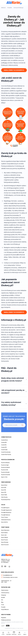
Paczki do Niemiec (5, 462)
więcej (24, 633)
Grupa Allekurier (5, 609)
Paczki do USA (4, 469)
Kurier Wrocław (4, 542)
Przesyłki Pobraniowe (6, 512)
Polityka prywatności (6, 620)
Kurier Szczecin (5, 544)
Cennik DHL (4, 444)
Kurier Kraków (4, 532)
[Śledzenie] (22, 425)
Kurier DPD (3, 487)
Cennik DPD (4, 442)
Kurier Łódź (3, 535)
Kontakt (3, 597)
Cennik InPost (4, 440)
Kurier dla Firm (4, 522)
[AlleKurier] (14, 2)
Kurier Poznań (4, 539)
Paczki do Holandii (5, 467)
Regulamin (3, 617)
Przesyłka (14, 633)
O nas (2, 604)
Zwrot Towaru (4, 517)
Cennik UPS (4, 447)
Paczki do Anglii (5, 465)
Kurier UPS (3, 492)
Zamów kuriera (4, 590)
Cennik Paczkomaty (5, 452)
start (3, 633)
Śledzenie (8, 633)
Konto (19, 633)
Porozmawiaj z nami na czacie (9, 577)
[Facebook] (2, 566)
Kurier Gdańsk (4, 537)
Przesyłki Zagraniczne (6, 510)
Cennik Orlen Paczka (6, 454)
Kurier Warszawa (5, 530)
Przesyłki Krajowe (5, 507)
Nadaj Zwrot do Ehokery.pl (14, 70)
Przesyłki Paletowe (5, 515)
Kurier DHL (3, 490)
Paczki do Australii (5, 474)
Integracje (3, 595)
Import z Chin (4, 477)
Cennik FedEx (4, 449)
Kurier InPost (4, 485)
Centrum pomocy (5, 592)
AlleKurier (3, 7)
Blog (2, 602)
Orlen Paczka (4, 497)
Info (2, 599)
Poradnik (3, 607)
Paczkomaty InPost (5, 499)
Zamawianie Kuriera (6, 519)
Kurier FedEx (4, 494)
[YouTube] (5, 566)
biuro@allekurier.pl (6, 575)
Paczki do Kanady (5, 472)
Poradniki (9, 7)
